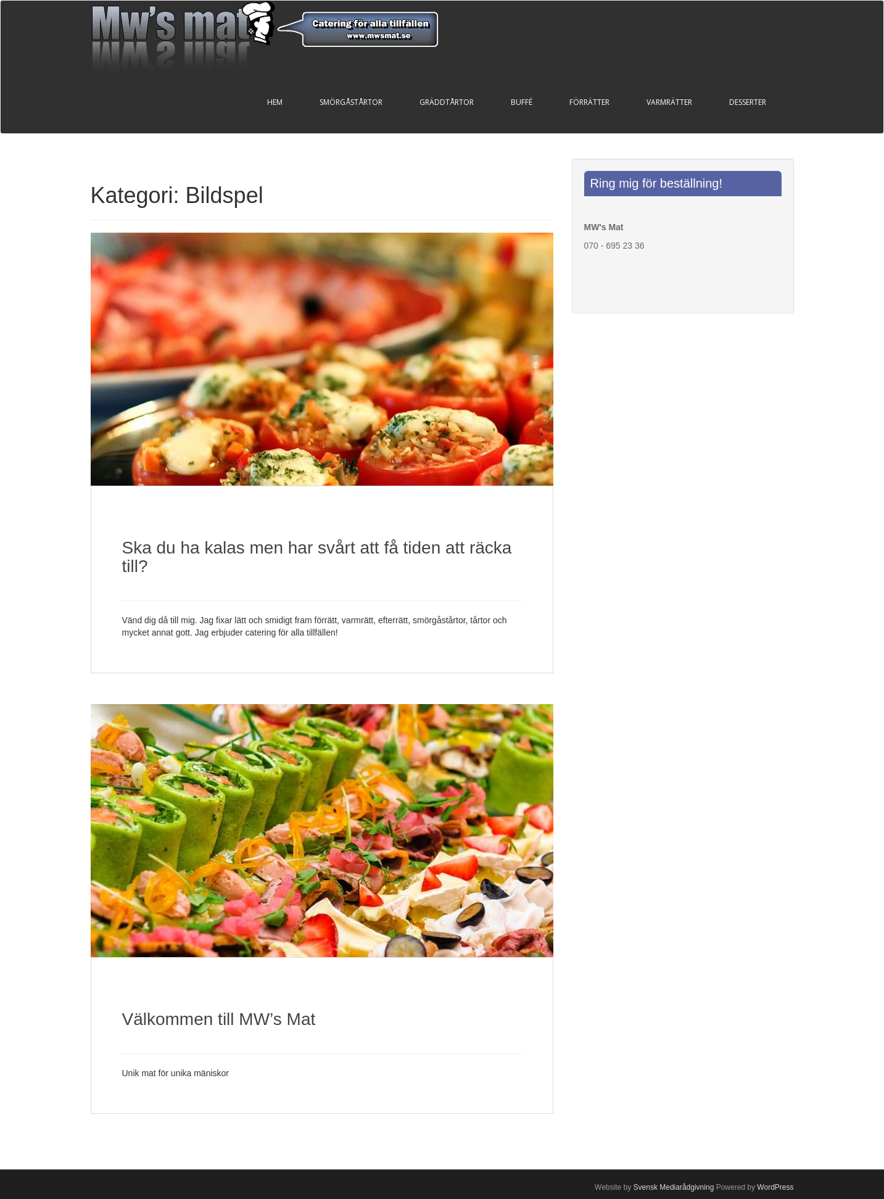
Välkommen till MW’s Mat (219, 1019)
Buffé (521, 102)
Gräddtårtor (446, 102)
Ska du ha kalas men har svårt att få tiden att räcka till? (317, 557)
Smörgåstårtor (351, 102)
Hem (275, 102)
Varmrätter (669, 102)
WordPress (775, 1187)
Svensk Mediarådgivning (674, 1187)
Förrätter (589, 102)
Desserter (747, 102)
